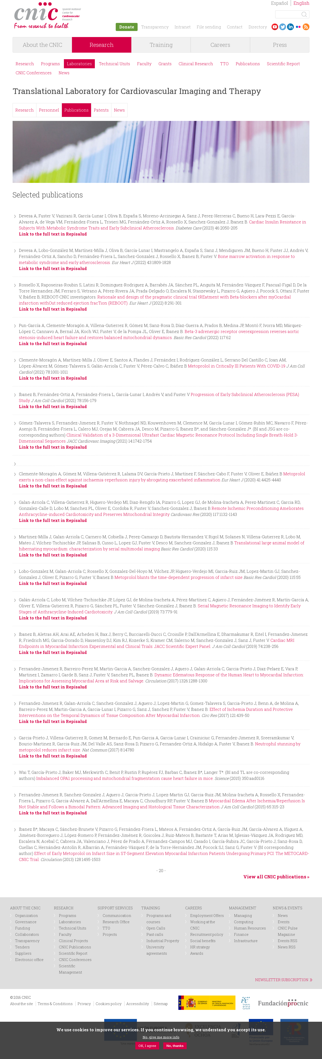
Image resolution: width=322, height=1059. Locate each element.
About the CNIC (42, 44)
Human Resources (250, 928)
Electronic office (29, 959)
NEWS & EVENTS (287, 908)
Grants (165, 63)
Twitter (282, 26)
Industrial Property (162, 940)
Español (279, 3)
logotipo (84, 4)
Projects (110, 934)
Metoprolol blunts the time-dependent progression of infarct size (178, 577)
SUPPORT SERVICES (115, 908)
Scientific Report (283, 63)
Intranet (183, 26)
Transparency (155, 26)
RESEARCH (63, 908)
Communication (117, 915)
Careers (220, 44)
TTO (224, 63)
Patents (101, 110)
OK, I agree (147, 1045)
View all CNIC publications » (276, 877)
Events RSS (287, 940)
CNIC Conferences (34, 72)
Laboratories (79, 63)
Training (161, 44)
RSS (306, 26)
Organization (26, 915)
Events (284, 921)
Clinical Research (196, 63)
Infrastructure (246, 940)
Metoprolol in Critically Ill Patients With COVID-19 (236, 366)
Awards (196, 953)
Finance (241, 934)
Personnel (49, 110)
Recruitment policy (206, 934)
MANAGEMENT (242, 908)
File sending (209, 26)
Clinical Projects (73, 940)
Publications (248, 63)
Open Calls (155, 928)
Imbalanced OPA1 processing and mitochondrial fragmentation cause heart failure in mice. (125, 778)
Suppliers (23, 953)
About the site (21, 1003)
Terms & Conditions (55, 1003)
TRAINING (150, 908)
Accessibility (137, 1003)
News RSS (287, 947)
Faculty (144, 63)
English (301, 3)
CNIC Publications (75, 947)
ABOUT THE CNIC (25, 908)
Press (280, 44)
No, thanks (174, 1046)
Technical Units (114, 63)
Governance (25, 921)
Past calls (154, 934)
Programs (50, 63)
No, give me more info (161, 1037)
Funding (22, 928)
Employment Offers (207, 915)
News (64, 72)
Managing (243, 915)
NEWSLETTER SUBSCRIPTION (281, 979)
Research (102, 44)
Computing (243, 921)
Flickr (298, 26)
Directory (258, 26)
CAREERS (193, 908)
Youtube (274, 26)
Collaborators (27, 934)
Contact (235, 26)
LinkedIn (290, 26)
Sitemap (161, 1003)
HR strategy (200, 947)
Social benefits (203, 940)
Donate (126, 26)
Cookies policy (109, 1003)
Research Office (116, 921)
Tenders (22, 947)
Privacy (84, 1003)
